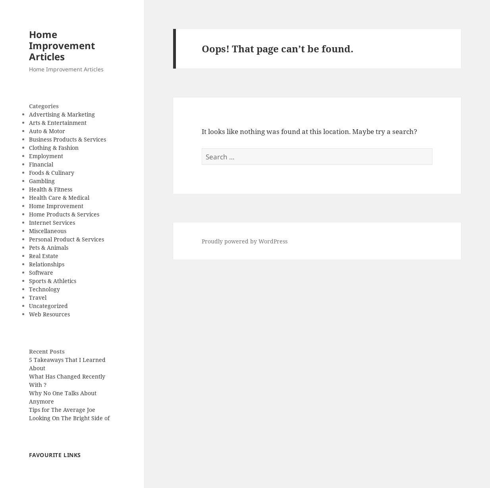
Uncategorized (48, 306)
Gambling (42, 181)
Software (41, 272)
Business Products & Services (67, 139)
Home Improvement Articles (62, 45)
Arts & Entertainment (58, 122)
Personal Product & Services (66, 239)
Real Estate (43, 256)
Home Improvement (56, 206)
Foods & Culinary (51, 172)
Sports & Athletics (52, 281)
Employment (46, 156)
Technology (44, 289)
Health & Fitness (50, 189)
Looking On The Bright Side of (69, 418)
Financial (41, 164)
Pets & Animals (48, 247)
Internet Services (52, 222)
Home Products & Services (64, 214)
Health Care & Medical (59, 197)
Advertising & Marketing (62, 114)
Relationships (46, 264)
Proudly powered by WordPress (244, 241)
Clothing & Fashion (54, 147)
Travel (37, 297)
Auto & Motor (47, 131)
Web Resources (49, 314)
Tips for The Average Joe (62, 409)
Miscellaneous (47, 231)
